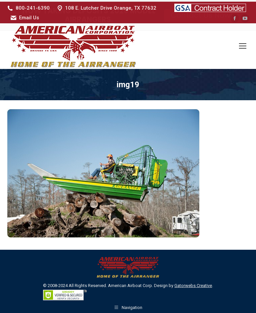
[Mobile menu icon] (242, 44)
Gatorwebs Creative (193, 283)
